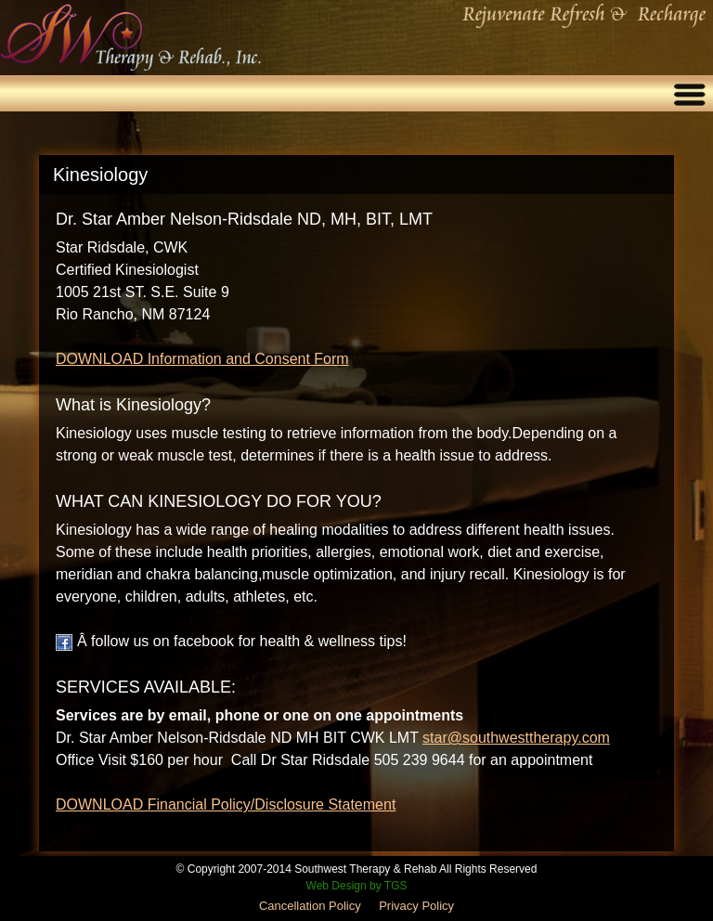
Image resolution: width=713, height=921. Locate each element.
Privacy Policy (416, 906)
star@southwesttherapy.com (516, 738)
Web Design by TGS (357, 885)
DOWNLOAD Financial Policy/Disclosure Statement (225, 804)
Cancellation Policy (310, 906)
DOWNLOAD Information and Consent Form (202, 359)
